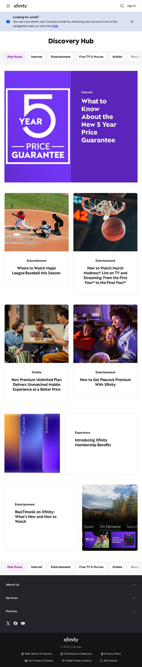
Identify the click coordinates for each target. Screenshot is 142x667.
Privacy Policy (111, 653)
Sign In (131, 6)
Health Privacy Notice (76, 660)
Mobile (117, 57)
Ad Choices (109, 660)
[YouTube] (23, 623)
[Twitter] (8, 623)
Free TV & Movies (91, 57)
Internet (36, 57)
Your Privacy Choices (38, 660)
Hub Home (14, 57)
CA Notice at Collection (76, 653)
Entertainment (61, 57)
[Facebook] (15, 623)
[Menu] (8, 5)
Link (55, 26)
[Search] (122, 5)
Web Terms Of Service (36, 653)
